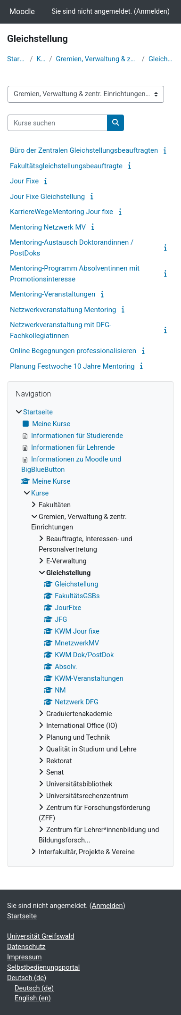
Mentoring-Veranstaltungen (52, 294)
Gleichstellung (161, 59)
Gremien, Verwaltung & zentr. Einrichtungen (97, 59)
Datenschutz (26, 946)
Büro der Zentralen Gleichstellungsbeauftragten (84, 150)
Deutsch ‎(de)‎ (26, 978)
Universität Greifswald (40, 936)
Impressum (24, 957)
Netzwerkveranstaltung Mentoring (63, 309)
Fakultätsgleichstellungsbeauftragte (66, 166)
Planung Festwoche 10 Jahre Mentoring (72, 366)
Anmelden (151, 11)
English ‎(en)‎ (33, 998)
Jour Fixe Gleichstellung (47, 196)
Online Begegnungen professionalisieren (73, 351)
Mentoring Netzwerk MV (48, 227)
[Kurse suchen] (57, 123)
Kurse (40, 59)
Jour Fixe (24, 181)
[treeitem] (90, 632)
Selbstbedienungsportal (43, 967)
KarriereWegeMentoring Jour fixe (61, 211)
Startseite (16, 59)
